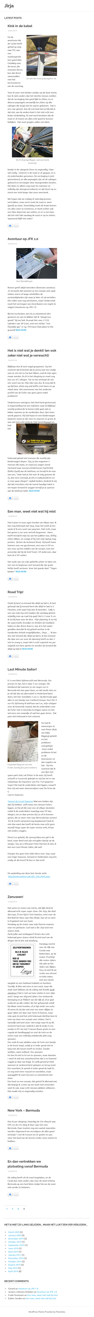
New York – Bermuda (24, 1110)
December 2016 (16, 1258)
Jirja (9, 5)
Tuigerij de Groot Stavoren (20, 801)
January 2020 (14, 1235)
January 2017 (14, 1254)
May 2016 (13, 1267)
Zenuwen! (15, 897)
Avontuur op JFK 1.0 (23, 239)
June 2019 (13, 1248)
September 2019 (16, 1245)
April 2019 (13, 1251)
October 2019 (14, 1241)
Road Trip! (15, 592)
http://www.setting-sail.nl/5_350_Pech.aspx (29, 876)
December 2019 (16, 1238)
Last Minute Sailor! (22, 669)
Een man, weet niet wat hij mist (32, 511)
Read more (21, 330)
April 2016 (13, 1271)
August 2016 (14, 1264)
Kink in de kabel (20, 26)
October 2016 (14, 1261)
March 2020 (14, 1232)
